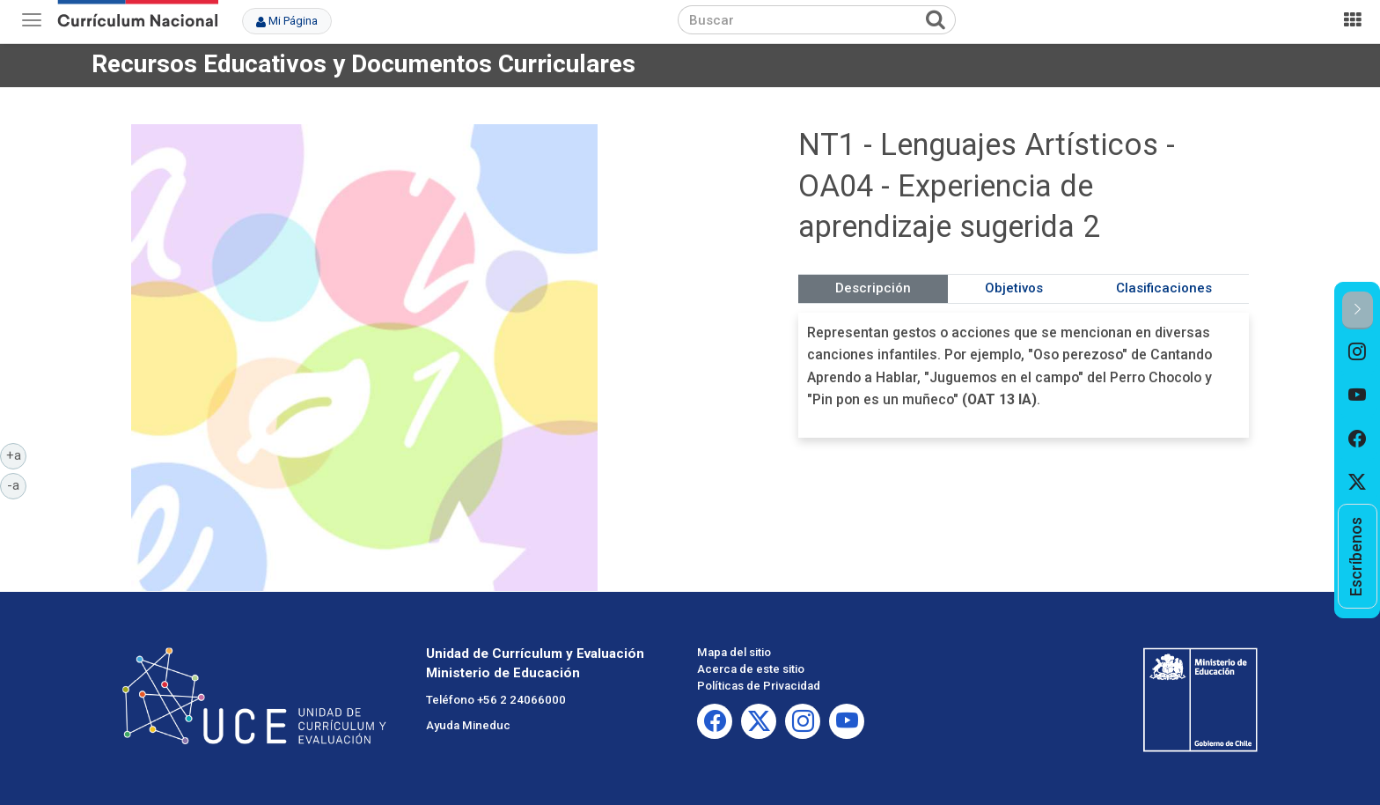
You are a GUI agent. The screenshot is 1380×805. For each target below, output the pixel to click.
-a (16, 484)
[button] (1357, 310)
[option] (1357, 351)
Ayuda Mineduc (468, 725)
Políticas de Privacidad (758, 685)
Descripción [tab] (873, 288)
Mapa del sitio (734, 652)
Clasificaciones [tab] (1164, 288)
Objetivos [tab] (1014, 288)
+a (16, 454)
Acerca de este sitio (750, 669)
